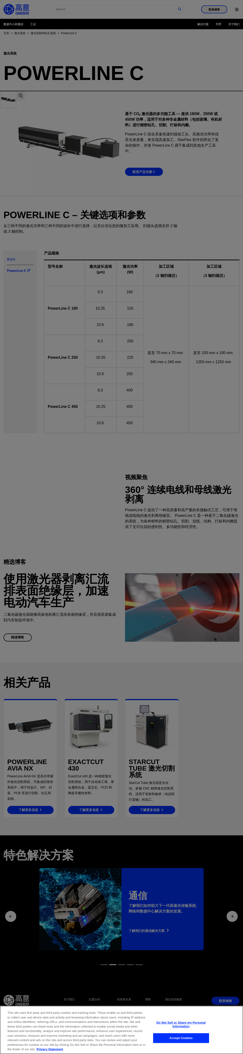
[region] (121, 1030)
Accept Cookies (181, 1038)
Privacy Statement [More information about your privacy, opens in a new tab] (50, 1049)
